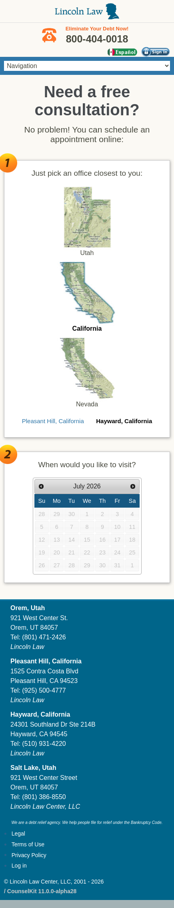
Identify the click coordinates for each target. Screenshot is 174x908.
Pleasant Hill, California (53, 421)
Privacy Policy (29, 855)
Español (122, 52)
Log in (19, 865)
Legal (18, 833)
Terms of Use (28, 844)
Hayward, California (124, 421)
